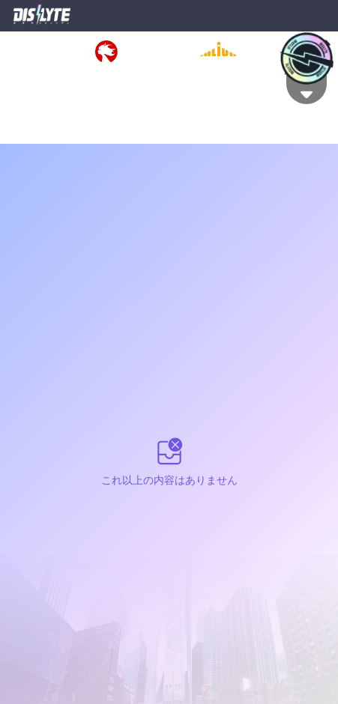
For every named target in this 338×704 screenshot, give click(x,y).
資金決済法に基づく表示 (209, 74)
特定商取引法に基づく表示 (99, 74)
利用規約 (20, 74)
